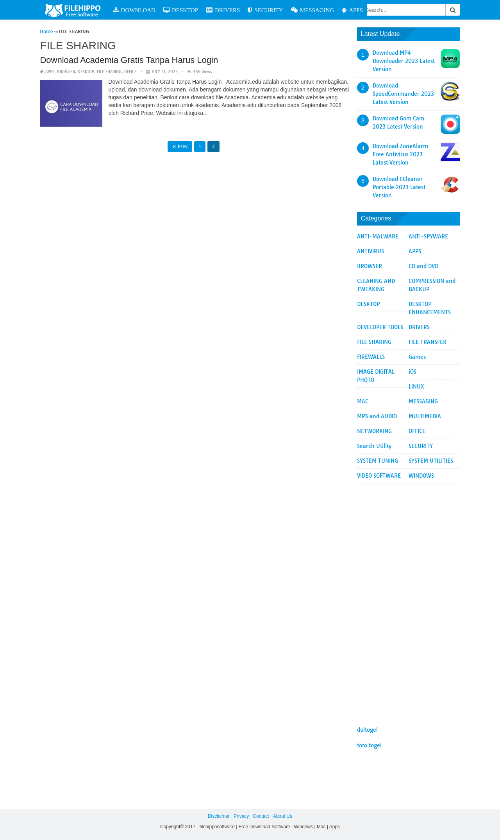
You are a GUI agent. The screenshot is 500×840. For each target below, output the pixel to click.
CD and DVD (423, 266)
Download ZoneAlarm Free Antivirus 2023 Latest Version (400, 154)
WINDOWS (421, 475)
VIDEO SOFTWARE (379, 475)
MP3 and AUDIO (377, 416)
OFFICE (130, 71)
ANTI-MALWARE (377, 236)
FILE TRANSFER (427, 342)
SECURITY (265, 10)
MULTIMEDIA (425, 416)
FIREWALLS (371, 356)
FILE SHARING (109, 71)
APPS (352, 10)
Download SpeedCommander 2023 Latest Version (403, 94)
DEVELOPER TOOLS (380, 327)
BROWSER (66, 71)
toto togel (369, 745)
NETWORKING (374, 431)
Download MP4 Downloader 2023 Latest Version (404, 61)
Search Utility (374, 446)
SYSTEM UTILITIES (431, 460)
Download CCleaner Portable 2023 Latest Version (399, 187)
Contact (261, 816)
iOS (412, 371)
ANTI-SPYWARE (428, 236)
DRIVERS (223, 10)
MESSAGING (312, 10)
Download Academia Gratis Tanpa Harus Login (129, 60)
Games (417, 356)
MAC (362, 401)
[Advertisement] (408, 601)
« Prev (180, 146)
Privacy (241, 816)
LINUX (416, 386)
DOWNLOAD (134, 10)
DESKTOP (180, 10)
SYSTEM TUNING (377, 460)
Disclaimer (219, 816)
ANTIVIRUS (370, 251)
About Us (282, 816)
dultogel (367, 729)
